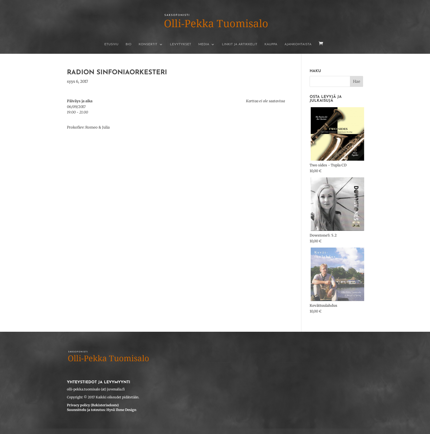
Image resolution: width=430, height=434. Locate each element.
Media (203, 44)
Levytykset (180, 44)
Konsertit (147, 44)
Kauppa (270, 44)
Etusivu (111, 44)
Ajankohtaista (298, 44)
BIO (128, 44)
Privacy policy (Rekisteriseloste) (93, 405)
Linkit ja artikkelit (239, 44)
